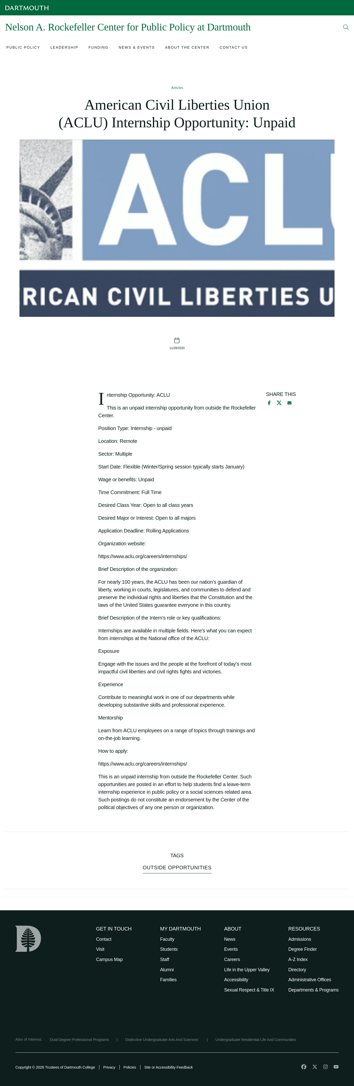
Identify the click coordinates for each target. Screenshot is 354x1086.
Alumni (167, 969)
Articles (177, 88)
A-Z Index (298, 959)
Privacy (109, 1067)
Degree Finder (302, 949)
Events (231, 949)
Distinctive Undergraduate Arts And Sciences (162, 1039)
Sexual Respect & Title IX (249, 990)
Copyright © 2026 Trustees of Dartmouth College (55, 1067)
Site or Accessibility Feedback (168, 1067)
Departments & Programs (313, 990)
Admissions (299, 939)
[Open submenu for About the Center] (187, 48)
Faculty (167, 939)
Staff (164, 959)
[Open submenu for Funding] (99, 48)
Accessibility (236, 979)
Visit (100, 949)
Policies (129, 1067)
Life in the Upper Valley (247, 969)
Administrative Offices (309, 979)
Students (169, 949)
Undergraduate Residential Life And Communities (255, 1039)
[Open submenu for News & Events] (137, 48)
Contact (103, 939)
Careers (232, 959)
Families (168, 979)
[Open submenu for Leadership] (64, 48)
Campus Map (109, 959)
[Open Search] (346, 27)
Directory (297, 969)
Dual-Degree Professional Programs (79, 1039)
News (229, 939)
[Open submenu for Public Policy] (23, 48)
